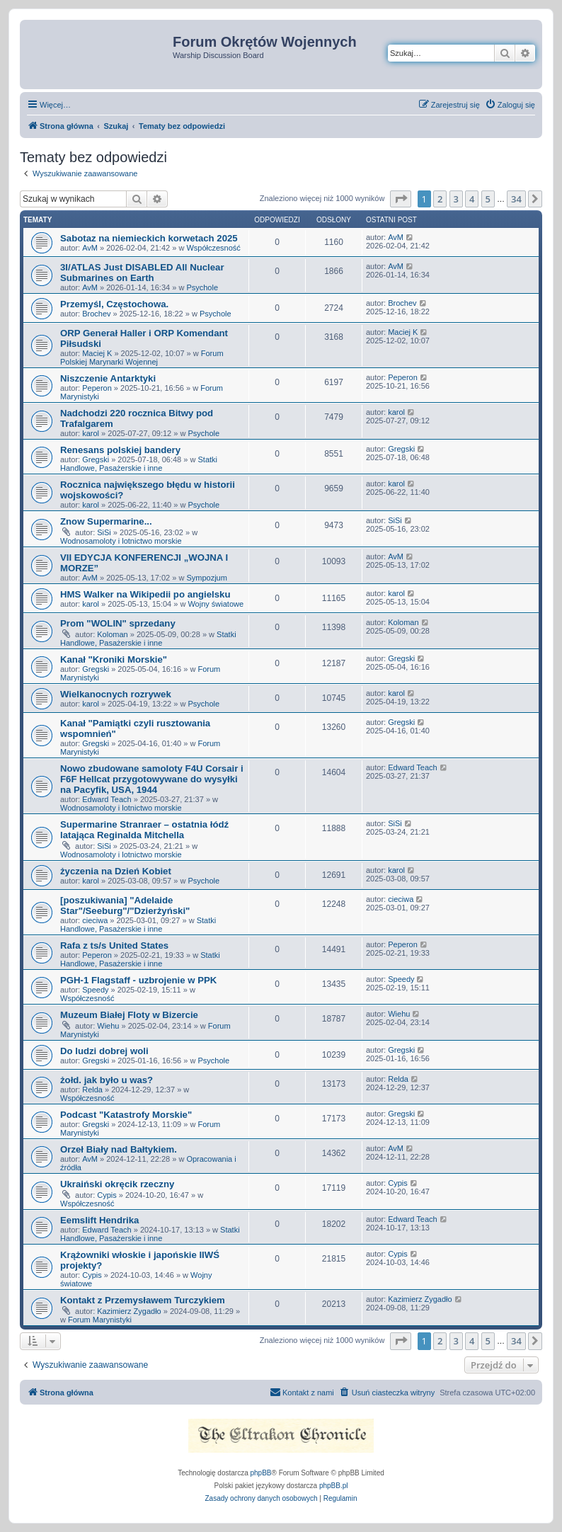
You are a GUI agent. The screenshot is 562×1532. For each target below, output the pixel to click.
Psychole (202, 287)
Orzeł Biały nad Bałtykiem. (118, 1149)
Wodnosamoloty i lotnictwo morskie (121, 541)
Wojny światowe (215, 604)
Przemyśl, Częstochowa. (114, 304)
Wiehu (108, 1026)
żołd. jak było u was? (106, 1080)
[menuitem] (510, 104)
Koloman (112, 634)
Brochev (96, 313)
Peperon (97, 388)
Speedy (95, 989)
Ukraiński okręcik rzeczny (117, 1184)
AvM (90, 248)
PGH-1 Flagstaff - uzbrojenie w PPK (138, 980)
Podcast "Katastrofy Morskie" (126, 1114)
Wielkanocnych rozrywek (115, 694)
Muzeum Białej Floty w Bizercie (129, 1015)
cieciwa (95, 920)
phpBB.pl (333, 1486)
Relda (92, 1089)
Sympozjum (206, 577)
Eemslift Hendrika (99, 1220)
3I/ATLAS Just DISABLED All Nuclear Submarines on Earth (142, 272)
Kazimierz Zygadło (129, 1311)
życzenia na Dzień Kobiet (115, 871)
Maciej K (97, 353)
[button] (400, 198)
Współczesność (213, 248)
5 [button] (488, 199)
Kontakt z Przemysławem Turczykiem (142, 1300)
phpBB (261, 1473)
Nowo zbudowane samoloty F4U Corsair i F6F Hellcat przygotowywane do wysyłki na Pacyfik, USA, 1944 (151, 779)
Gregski (95, 459)
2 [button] (439, 199)
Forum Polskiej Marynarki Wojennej (142, 357)
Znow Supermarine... (106, 521)
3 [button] (456, 199)
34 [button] (516, 199)
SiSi (104, 532)
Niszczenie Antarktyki (108, 378)
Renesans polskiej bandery (120, 450)
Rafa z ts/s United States (114, 945)
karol (90, 433)
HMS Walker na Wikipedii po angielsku (145, 594)
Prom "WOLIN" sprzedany (118, 623)
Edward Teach (107, 799)
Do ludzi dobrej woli (104, 1051)
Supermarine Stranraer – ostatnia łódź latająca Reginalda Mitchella (144, 829)
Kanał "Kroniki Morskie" (113, 659)
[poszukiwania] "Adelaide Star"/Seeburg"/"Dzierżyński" (125, 905)
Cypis (107, 1195)
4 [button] (471, 199)
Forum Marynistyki (100, 1319)
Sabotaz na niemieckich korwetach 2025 (149, 238)
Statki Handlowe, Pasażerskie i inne (138, 463)
